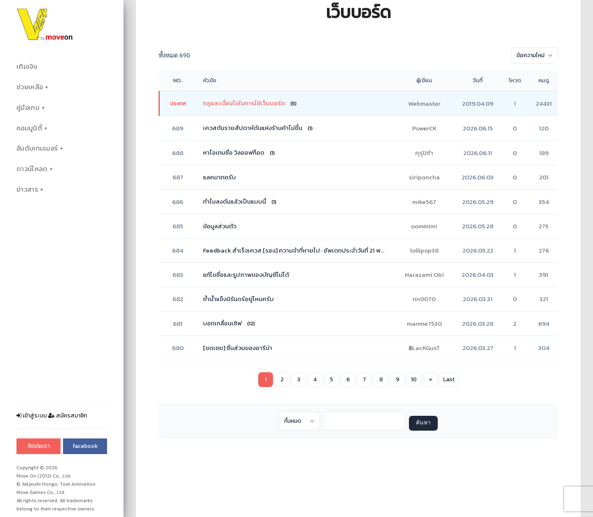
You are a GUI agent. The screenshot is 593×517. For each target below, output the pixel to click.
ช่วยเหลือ (29, 87)
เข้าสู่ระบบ (31, 415)
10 (414, 379)
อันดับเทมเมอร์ (37, 148)
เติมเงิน (26, 66)
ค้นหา (423, 423)
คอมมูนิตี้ (29, 128)
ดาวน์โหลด (31, 169)
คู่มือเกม (28, 107)
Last (449, 379)
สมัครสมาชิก (67, 415)
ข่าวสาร (27, 189)
